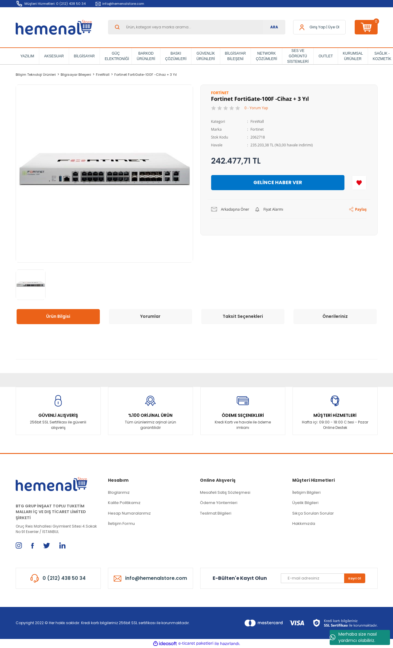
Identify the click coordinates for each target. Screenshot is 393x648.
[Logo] (54, 27)
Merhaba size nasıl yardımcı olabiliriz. (353, 637)
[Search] (196, 27)
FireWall (257, 121)
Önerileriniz (335, 316)
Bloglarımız (119, 492)
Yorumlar (150, 316)
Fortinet (257, 129)
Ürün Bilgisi (58, 316)
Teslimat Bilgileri (215, 513)
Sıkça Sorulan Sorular (313, 513)
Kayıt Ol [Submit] (354, 578)
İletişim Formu (121, 523)
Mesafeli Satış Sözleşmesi (225, 492)
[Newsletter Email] (323, 578)
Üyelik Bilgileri (305, 503)
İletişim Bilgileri (306, 492)
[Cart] (366, 27)
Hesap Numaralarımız (129, 513)
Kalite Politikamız (124, 503)
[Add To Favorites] (359, 182)
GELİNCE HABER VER (277, 182)
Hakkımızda (303, 523)
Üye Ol (333, 27)
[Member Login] (317, 27)
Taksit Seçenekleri (243, 316)
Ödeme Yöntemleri (218, 503)
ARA (274, 27)
